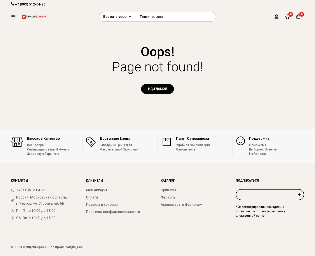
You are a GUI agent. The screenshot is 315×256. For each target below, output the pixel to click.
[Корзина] (298, 18)
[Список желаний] (287, 18)
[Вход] (276, 18)
